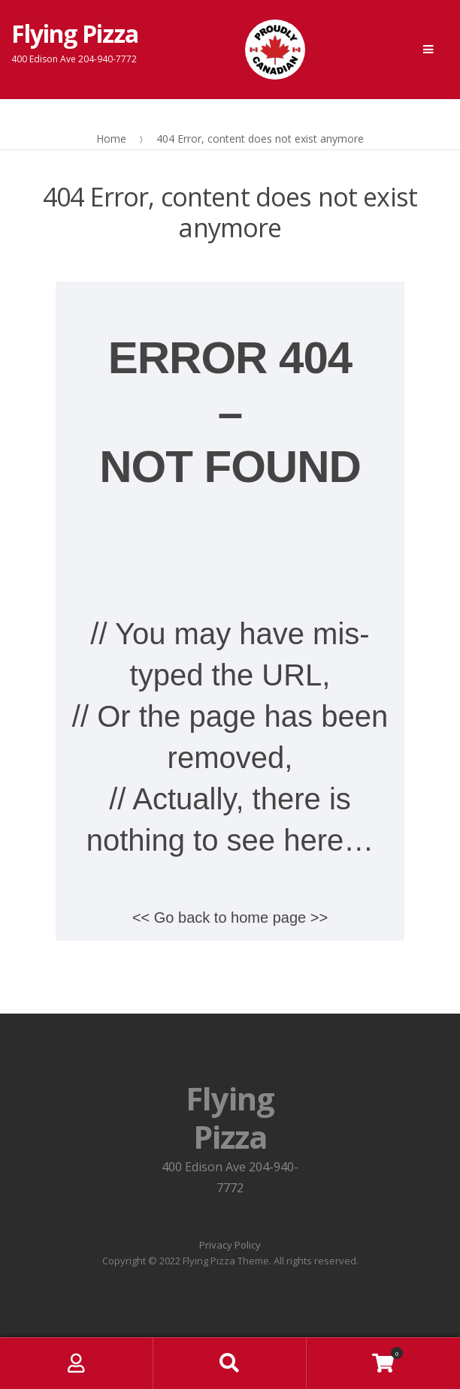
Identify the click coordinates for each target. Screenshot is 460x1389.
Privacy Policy (230, 1245)
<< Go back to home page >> (230, 917)
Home (111, 138)
